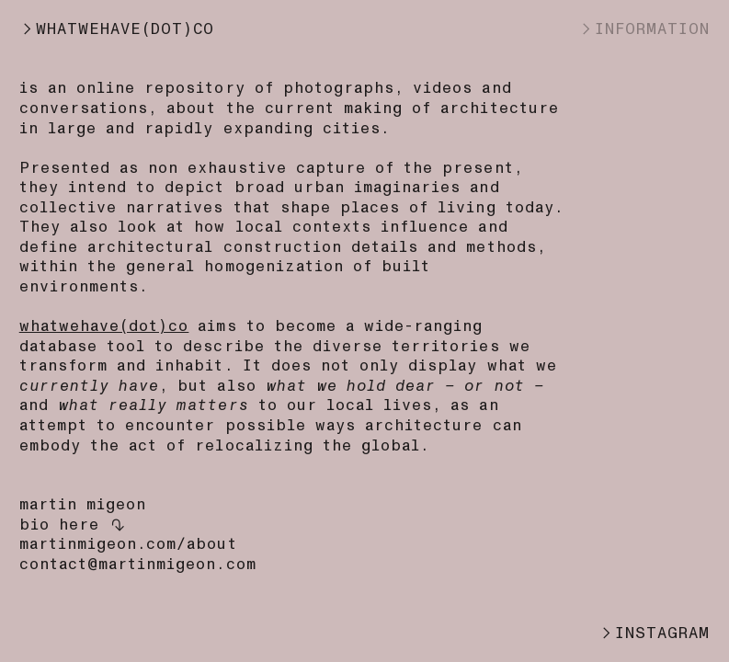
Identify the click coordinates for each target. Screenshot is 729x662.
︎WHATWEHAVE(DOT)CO (117, 29)
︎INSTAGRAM (654, 633)
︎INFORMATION (644, 29)
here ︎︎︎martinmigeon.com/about (128, 534)
